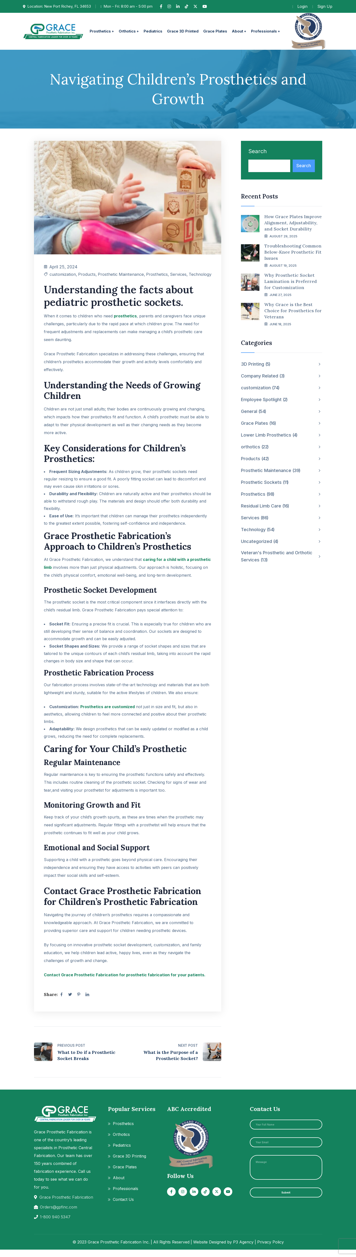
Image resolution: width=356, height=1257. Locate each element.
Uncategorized (259, 541)
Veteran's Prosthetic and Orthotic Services (276, 557)
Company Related (263, 376)
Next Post (188, 1053)
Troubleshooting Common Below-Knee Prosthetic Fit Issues (293, 252)
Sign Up (324, 6)
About (118, 1185)
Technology (199, 278)
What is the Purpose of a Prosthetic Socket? (170, 1063)
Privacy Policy (270, 1249)
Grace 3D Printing (129, 1163)
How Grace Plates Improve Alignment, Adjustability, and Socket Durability (293, 223)
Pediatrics (122, 1152)
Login (302, 6)
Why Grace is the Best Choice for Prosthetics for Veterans (293, 311)
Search (257, 151)
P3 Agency (243, 1249)
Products (88, 278)
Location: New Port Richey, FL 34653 (59, 6)
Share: (51, 1002)
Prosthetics (155, 278)
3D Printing (256, 364)
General (253, 411)
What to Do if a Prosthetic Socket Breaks (86, 1063)
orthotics (255, 447)
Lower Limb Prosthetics (269, 435)
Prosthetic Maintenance (112, 278)
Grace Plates (258, 423)
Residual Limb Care (265, 506)
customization (63, 278)
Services (177, 278)
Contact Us (123, 1206)
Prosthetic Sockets (265, 482)
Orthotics (121, 1141)
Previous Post (71, 1053)
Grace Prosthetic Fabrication (66, 1204)
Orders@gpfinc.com (58, 1214)
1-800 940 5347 (55, 1224)
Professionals (125, 1195)
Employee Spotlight (264, 400)
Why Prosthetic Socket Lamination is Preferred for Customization (290, 281)
